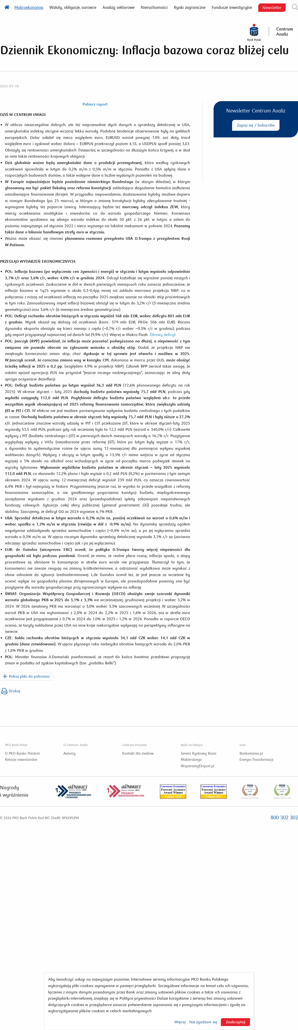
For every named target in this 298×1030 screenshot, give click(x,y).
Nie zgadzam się (203, 1022)
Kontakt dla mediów (138, 753)
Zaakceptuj (235, 1022)
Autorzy (69, 753)
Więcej (180, 1022)
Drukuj (10, 691)
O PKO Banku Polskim (22, 753)
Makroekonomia (28, 7)
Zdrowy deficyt (163, 334)
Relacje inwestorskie (21, 759)
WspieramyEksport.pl (197, 766)
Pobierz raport (94, 104)
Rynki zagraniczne (189, 7)
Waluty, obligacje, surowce (72, 7)
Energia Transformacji (256, 759)
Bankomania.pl (251, 753)
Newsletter (271, 7)
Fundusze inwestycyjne (232, 7)
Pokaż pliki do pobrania (29, 676)
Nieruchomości (154, 7)
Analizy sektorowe (118, 7)
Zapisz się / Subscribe (256, 125)
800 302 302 (284, 818)
